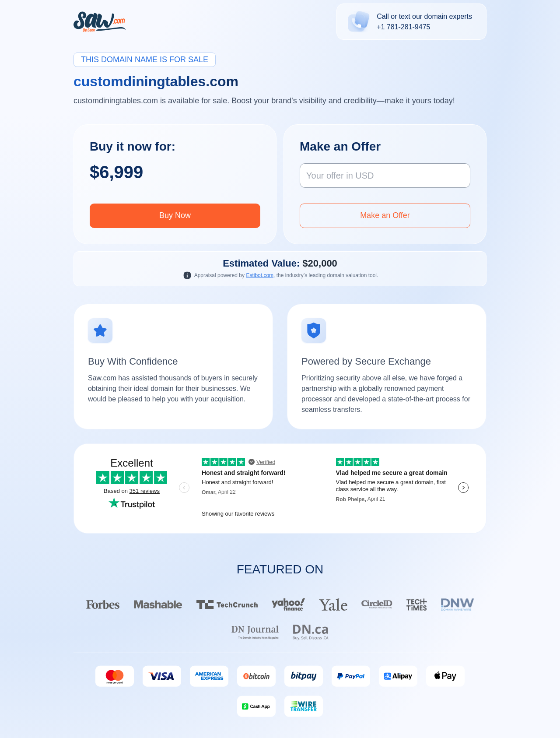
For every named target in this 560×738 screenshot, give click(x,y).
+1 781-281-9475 (403, 27)
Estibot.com (259, 275)
